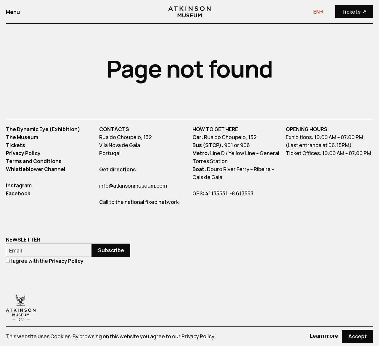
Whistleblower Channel (35, 169)
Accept (357, 336)
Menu (13, 11)
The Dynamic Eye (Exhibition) (43, 129)
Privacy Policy (23, 153)
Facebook (18, 193)
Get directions (117, 169)
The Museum (22, 137)
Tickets (356, 11)
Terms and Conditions (34, 161)
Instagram (19, 185)
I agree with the (44, 260)
